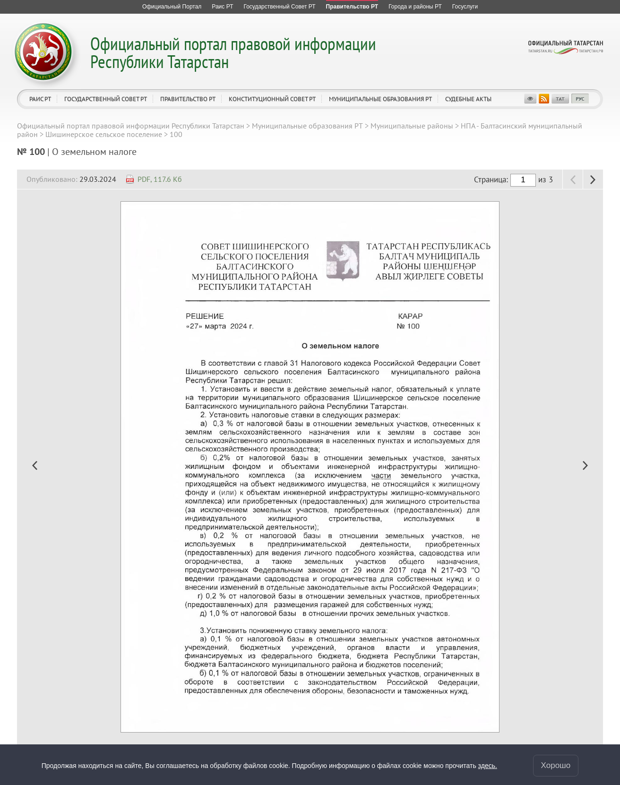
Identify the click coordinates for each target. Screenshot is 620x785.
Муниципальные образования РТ (380, 99)
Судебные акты (468, 99)
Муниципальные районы (411, 125)
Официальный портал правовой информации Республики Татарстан (233, 52)
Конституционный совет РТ (272, 99)
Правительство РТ (187, 99)
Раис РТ (40, 99)
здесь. (487, 765)
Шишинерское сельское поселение (103, 134)
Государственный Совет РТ (105, 99)
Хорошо (556, 765)
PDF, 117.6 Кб (160, 179)
